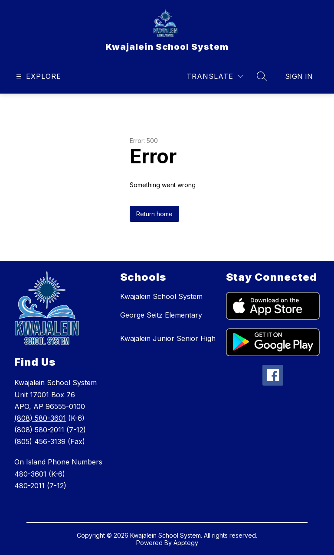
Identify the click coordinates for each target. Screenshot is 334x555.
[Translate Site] (215, 76)
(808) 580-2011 (39, 429)
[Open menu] (37, 76)
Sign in (299, 76)
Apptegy (186, 542)
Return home (154, 213)
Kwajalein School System (161, 296)
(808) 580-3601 (40, 418)
